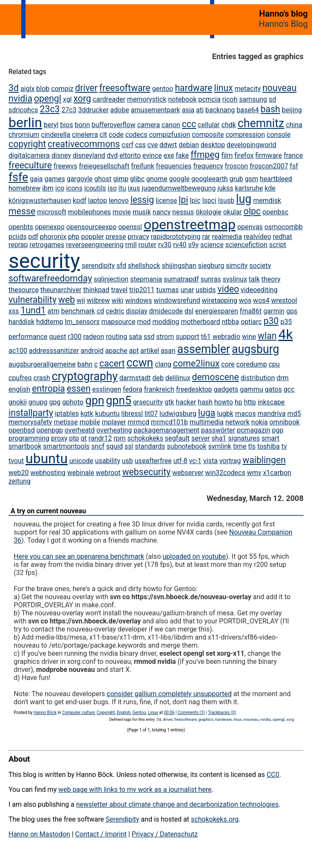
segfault (177, 438)
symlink (220, 446)
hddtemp (49, 322)
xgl (67, 99)
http (250, 402)
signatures (244, 438)
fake (182, 155)
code (116, 135)
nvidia (20, 98)
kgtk (86, 414)
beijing (292, 110)
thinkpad (96, 290)
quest (57, 337)
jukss (225, 188)
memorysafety (30, 422)
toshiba (268, 446)
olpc (252, 211)
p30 (271, 321)
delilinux (177, 378)
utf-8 (180, 461)
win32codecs (225, 473)
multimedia (207, 422)
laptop (97, 200)
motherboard (200, 322)
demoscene (215, 377)
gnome (156, 179)
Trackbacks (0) (222, 712)
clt (103, 135)
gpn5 (118, 400)
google (179, 179)
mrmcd (138, 422)
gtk (169, 402)
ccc (189, 124)
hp (238, 402)
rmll (130, 245)
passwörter (218, 430)
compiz (62, 89)
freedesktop (194, 389)
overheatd (80, 430)
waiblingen (264, 460)
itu (122, 188)
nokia (259, 422)
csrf (127, 145)
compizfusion (169, 135)
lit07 (151, 414)
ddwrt (168, 145)
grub (236, 179)
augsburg (255, 349)
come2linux (196, 363)
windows (138, 300)
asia (188, 110)
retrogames (47, 245)
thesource (24, 290)
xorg (82, 98)
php (73, 237)
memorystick (147, 99)
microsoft (51, 212)
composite (208, 135)
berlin (25, 122)
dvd (112, 155)
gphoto (72, 402)
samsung (253, 99)
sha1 (219, 438)
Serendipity (122, 819)
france (293, 155)
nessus (183, 212)
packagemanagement (166, 430)
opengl (47, 98)
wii (81, 300)
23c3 (50, 109)
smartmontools (66, 446)
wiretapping (219, 300)
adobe (119, 110)
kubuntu (107, 414)
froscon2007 (269, 166)
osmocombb (283, 227)
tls (251, 446)
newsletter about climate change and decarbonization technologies (177, 804)
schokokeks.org (214, 819)
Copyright (105, 712)
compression (245, 135)
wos (245, 300)
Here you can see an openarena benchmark (79, 556)
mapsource (118, 322)
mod (143, 322)
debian (189, 145)
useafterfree (153, 461)
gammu (251, 389)
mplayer (114, 422)
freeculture (30, 165)
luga (206, 412)
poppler (92, 237)
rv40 (179, 245)
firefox (243, 155)
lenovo (119, 200)
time (240, 446)
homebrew (24, 188)
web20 (18, 473)
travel (119, 290)
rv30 (164, 245)
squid (114, 446)
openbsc (275, 212)
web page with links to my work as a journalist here (135, 789)
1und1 (32, 310)
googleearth (209, 179)
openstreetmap (189, 224)
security (44, 261)
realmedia (227, 237)
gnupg (38, 402)
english (19, 389)
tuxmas (167, 290)
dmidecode (166, 311)
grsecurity (148, 402)
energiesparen (216, 311)
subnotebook (187, 446)
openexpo (50, 227)
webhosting (47, 473)
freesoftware (124, 88)
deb (158, 378)
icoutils (95, 188)
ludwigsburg (177, 414)
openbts (21, 227)
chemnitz (261, 123)
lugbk (225, 414)
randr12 (100, 438)
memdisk (267, 200)
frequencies (174, 166)
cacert (112, 363)
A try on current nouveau (48, 511)
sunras (211, 279)
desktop (213, 145)
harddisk (21, 322)
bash (270, 109)
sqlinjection (111, 279)
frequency (208, 166)
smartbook (25, 446)
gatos (273, 389)
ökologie (208, 212)
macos (245, 414)
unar (187, 290)
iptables (67, 414)
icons (74, 188)
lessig (142, 199)
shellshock (144, 266)
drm (283, 378)
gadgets (226, 389)
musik (142, 212)
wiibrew (98, 300)
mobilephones (89, 212)
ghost (102, 179)
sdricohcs (23, 110)
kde (270, 188)
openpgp (50, 430)
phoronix (53, 237)
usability (107, 461)
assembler (203, 349)
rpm (119, 438)
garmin (274, 311)
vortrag (230, 461)
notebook (182, 99)
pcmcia (209, 99)
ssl (129, 446)
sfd (121, 266)
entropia (48, 388)
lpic (195, 200)
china (294, 125)
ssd (149, 337)
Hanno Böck (45, 712)
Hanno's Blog (283, 24)
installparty (31, 412)
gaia (36, 179)
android (92, 351)
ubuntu (47, 458)
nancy (161, 212)
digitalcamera (29, 155)
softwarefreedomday (50, 278)
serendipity (98, 266)
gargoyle (80, 179)
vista (210, 461)
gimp (120, 179)
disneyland (89, 155)
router (147, 245)
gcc (289, 389)
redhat (282, 237)
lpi (183, 199)
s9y (193, 245)
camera (148, 125)
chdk (228, 125)
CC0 (273, 775)
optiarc (251, 322)
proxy (59, 438)
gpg (54, 402)
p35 (286, 322)
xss (14, 311)
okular (232, 212)
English (123, 712)
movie (122, 212)
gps (291, 311)
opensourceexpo (91, 227)
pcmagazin (253, 430)
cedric (115, 311)
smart (270, 438)
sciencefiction (246, 245)
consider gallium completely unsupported (169, 694)
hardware (193, 88)
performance (28, 337)
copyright (27, 144)
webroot (108, 473)
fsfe (18, 177)
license (166, 200)
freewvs (65, 166)
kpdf (79, 200)
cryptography (85, 376)
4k (285, 334)
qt (84, 438)
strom (165, 337)
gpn (94, 400)
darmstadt (135, 378)
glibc (137, 179)
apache (116, 351)
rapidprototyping (176, 237)
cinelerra (85, 135)
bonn (82, 125)
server (200, 438)
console (278, 135)
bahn (84, 364)
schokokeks (146, 438)
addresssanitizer (54, 351)
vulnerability (33, 299)
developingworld (251, 145)
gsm (251, 179)
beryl (51, 125)
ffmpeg (205, 154)
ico (59, 188)
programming (29, 438)
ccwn (140, 363)
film (227, 155)
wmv (254, 473)
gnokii (18, 402)
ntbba (230, 322)
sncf (98, 446)
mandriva (272, 414)
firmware (268, 155)
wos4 (261, 300)
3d (14, 88)
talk (254, 279)
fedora (132, 389)
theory (271, 279)
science (212, 245)
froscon (236, 166)
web (66, 299)
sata (135, 337)
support (187, 337)
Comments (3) (191, 712)
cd (100, 311)
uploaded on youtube (194, 556)
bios (66, 125)
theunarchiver (61, 290)
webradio (226, 337)
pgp (278, 430)
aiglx (27, 89)
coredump (251, 364)
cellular (208, 125)
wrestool (284, 300)
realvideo (257, 237)
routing (116, 337)
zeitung (20, 481)
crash (42, 378)
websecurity (146, 472)
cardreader (109, 99)
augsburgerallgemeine (42, 364)
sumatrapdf (181, 279)
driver (86, 88)
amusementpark (155, 110)
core (228, 364)
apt (134, 351)
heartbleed (276, 179)
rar (206, 237)
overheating (114, 430)
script (277, 245)
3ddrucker (93, 110)
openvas (250, 227)
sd (272, 99)
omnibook (284, 422)
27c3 (68, 110)
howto (223, 402)
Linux (153, 712)
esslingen (106, 389)
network (237, 422)
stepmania (146, 279)
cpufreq (20, 378)
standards (150, 446)
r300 (74, 337)
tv (284, 446)
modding (166, 322)
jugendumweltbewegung (179, 188)
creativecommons (84, 144)
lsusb (226, 200)
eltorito (130, 155)
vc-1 (195, 461)
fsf (294, 166)
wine (249, 337)
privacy (138, 237)
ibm (48, 188)
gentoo (162, 89)
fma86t (251, 311)
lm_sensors (82, 322)
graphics (206, 719)
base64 (248, 110)
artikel (149, 351)
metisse (66, 422)
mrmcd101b (169, 422)
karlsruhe (249, 188)
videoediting (259, 290)
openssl (130, 227)
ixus (134, 188)
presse (115, 237)
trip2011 (142, 290)
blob (42, 89)
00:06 (169, 712)
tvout (16, 461)
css (140, 145)
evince (152, 155)
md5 (294, 414)
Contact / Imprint (101, 834)
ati (200, 110)
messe (22, 211)
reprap (18, 245)
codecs (136, 135)
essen (79, 388)
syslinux (235, 279)
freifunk (142, 166)
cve (152, 145)
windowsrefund (177, 300)
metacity (248, 89)
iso (112, 188)
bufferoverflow (113, 125)
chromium (24, 135)
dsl (188, 311)
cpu (274, 364)
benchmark (78, 311)
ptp (74, 438)
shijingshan (179, 266)
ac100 (18, 351)
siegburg (211, 266)
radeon (93, 337)
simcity (236, 266)
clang (163, 364)
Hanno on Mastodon (39, 834)
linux (223, 88)
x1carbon (277, 473)
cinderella (55, 135)
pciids (17, 237)
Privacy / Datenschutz (165, 834)
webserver (187, 473)
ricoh (230, 99)
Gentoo (139, 712)
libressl (132, 414)
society (260, 266)
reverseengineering (94, 245)
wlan (267, 335)
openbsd (22, 430)
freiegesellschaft (104, 166)
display (136, 311)
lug (243, 199)
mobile (89, 422)
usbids (206, 290)
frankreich (159, 389)
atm (54, 311)
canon (171, 125)
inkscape (271, 402)
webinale (80, 473)
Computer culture (78, 712)
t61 (206, 337)
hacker (186, 402)
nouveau (279, 88)
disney (61, 155)
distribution (258, 378)
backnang (220, 110)
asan (168, 351)
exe (169, 155)
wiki (118, 300)
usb (127, 461)
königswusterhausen (40, 200)
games (54, 179)
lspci (209, 200)
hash (205, 402)
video (228, 289)
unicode (81, 461)
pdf (33, 237)
